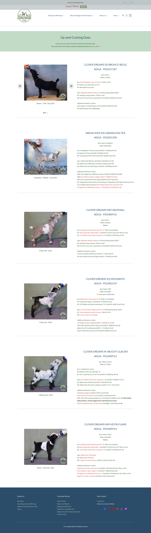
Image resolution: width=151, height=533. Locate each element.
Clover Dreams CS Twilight (89, 315)
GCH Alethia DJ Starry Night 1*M (88, 471)
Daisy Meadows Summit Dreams (90, 82)
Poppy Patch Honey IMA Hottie (87, 395)
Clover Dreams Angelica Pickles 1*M (93, 310)
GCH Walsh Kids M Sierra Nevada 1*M (93, 380)
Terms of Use (61, 501)
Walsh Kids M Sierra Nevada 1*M (94, 235)
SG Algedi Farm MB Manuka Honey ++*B (90, 473)
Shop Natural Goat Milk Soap (26, 504)
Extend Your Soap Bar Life (65, 509)
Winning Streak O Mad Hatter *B (89, 233)
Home (19, 509)
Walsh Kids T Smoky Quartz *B (90, 299)
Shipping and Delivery (64, 506)
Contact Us (100, 501)
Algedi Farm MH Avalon (88, 460)
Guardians (96, 46)
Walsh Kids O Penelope (88, 455)
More (116, 15)
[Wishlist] (127, 15)
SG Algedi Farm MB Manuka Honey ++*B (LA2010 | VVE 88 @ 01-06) (99, 187)
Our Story (20, 501)
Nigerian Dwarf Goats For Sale (27, 506)
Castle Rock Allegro (83, 393)
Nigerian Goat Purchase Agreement (68, 512)
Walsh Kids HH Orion (87, 458)
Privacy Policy (61, 514)
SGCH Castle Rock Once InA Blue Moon (90, 403)
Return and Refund (63, 504)
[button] (20, 86)
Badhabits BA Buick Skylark (90, 93)
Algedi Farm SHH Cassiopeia (86, 476)
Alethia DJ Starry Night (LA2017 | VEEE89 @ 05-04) (100, 177)
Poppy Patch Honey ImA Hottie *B (88, 468)
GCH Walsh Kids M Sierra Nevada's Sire (109, 185)
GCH (82, 235)
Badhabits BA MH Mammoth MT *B (92, 230)
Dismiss (83, 7)
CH (82, 177)
